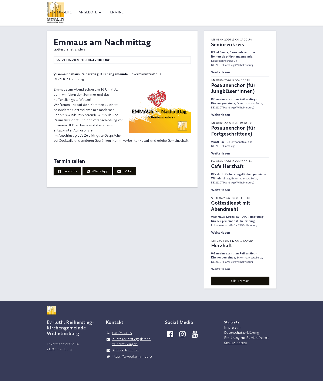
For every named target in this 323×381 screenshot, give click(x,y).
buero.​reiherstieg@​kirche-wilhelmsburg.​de (128, 341)
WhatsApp (97, 171)
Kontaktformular (122, 350)
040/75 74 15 (119, 332)
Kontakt (245, 4)
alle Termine (240, 281)
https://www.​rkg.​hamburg (129, 356)
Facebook (67, 171)
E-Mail (124, 171)
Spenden (267, 4)
